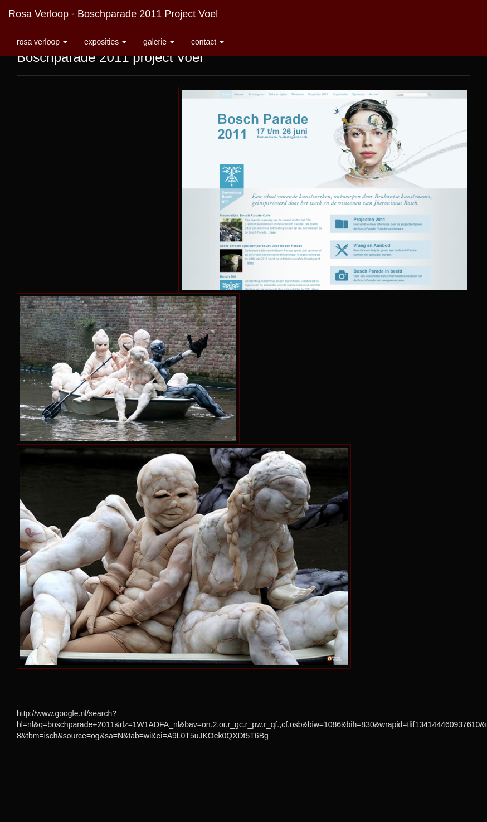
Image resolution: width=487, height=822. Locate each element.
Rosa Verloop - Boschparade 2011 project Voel (113, 14)
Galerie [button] (158, 41)
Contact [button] (207, 41)
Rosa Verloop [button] (42, 41)
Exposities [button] (105, 41)
